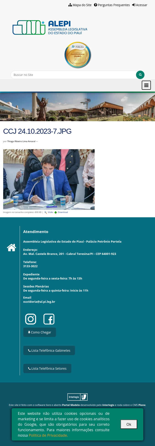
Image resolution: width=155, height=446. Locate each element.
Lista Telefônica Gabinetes (49, 350)
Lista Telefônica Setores (47, 368)
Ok (128, 424)
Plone (141, 405)
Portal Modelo (71, 405)
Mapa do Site (82, 5)
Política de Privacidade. (48, 435)
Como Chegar (39, 332)
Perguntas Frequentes (114, 5)
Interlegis (108, 405)
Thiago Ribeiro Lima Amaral (21, 141)
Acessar (141, 5)
